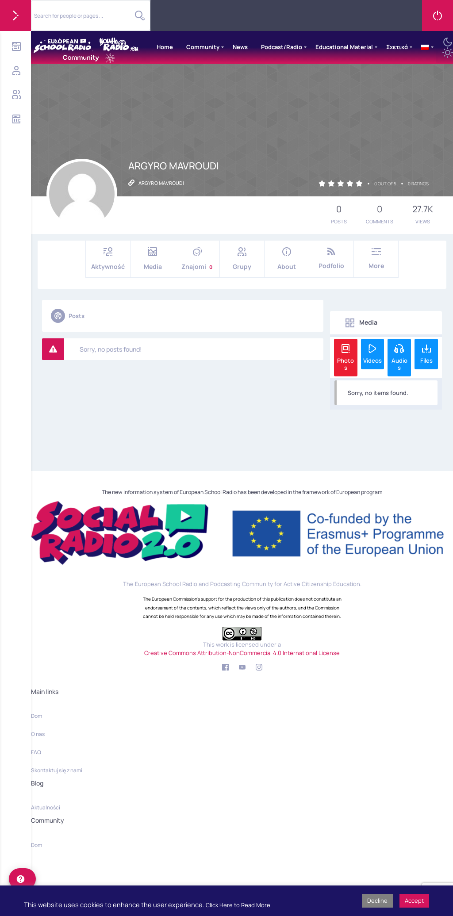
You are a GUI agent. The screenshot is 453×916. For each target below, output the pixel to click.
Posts (67, 316)
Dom (36, 716)
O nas (38, 734)
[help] (22, 878)
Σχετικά (397, 47)
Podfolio (331, 258)
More (376, 258)
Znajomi (197, 259)
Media (152, 259)
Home (165, 47)
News (240, 47)
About (286, 259)
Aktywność (108, 259)
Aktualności (45, 807)
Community (202, 47)
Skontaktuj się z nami (56, 770)
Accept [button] (414, 901)
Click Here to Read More (238, 905)
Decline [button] (377, 901)
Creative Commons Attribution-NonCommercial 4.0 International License (242, 653)
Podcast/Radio (281, 47)
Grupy (242, 259)
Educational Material (344, 47)
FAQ (36, 752)
